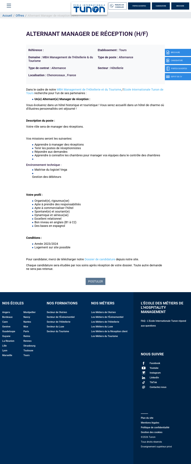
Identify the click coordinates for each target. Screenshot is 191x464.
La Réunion (8, 341)
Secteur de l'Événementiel (61, 317)
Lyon (4, 350)
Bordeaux (7, 317)
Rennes (27, 341)
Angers (6, 312)
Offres (20, 15)
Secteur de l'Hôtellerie (58, 321)
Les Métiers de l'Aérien (103, 312)
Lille (4, 345)
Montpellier (29, 312)
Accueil (7, 15)
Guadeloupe (8, 331)
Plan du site (147, 417)
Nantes (27, 321)
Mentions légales (150, 422)
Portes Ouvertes (139, 6)
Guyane (6, 336)
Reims (26, 336)
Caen (5, 321)
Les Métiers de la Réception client (109, 331)
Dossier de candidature (100, 259)
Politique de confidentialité (155, 427)
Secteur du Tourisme (58, 331)
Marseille (7, 355)
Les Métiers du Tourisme (104, 336)
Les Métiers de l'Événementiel (107, 317)
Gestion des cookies (151, 432)
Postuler (95, 281)
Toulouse (28, 350)
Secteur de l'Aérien (57, 312)
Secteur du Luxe (55, 326)
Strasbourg (29, 345)
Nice (25, 326)
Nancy (26, 317)
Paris (26, 331)
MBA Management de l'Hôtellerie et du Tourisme (89, 89)
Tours (26, 355)
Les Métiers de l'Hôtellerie (105, 321)
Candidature (161, 6)
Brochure (180, 6)
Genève (6, 326)
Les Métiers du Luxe (102, 326)
